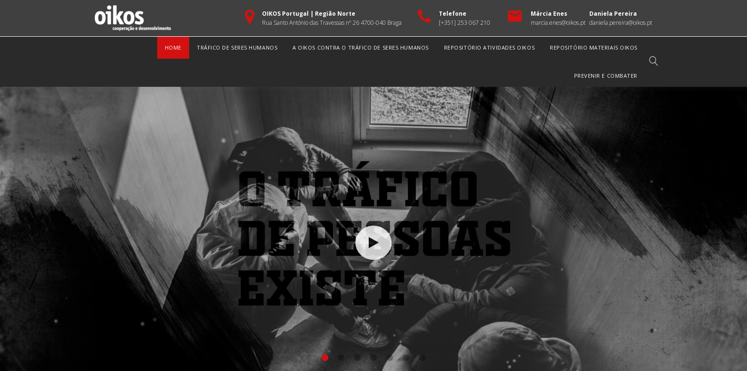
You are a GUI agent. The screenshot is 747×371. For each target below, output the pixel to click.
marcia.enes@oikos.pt (558, 23)
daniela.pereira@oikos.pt (620, 23)
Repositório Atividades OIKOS (489, 47)
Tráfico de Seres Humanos (237, 47)
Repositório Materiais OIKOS (593, 47)
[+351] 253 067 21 (463, 23)
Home (173, 47)
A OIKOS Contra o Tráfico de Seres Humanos (361, 47)
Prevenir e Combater (605, 75)
